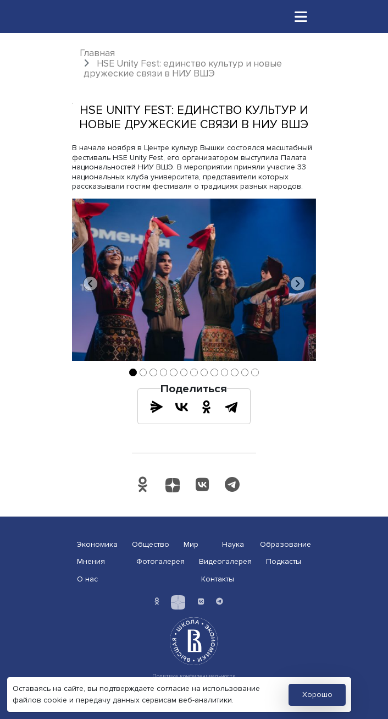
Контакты (217, 579)
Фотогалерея (160, 561)
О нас (87, 579)
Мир (191, 544)
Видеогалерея (225, 561)
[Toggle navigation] (301, 16)
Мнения (91, 561)
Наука (233, 544)
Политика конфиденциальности (194, 675)
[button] (90, 284)
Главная (97, 53)
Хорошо (317, 694)
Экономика (97, 544)
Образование (285, 544)
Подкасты (283, 561)
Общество (150, 544)
